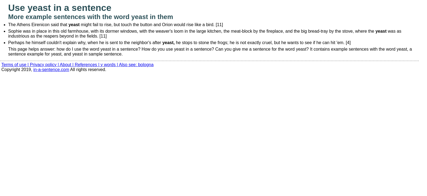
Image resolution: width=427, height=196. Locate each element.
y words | (109, 64)
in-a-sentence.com (51, 69)
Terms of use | (15, 64)
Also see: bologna (136, 64)
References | (87, 64)
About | (67, 64)
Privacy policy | (45, 64)
